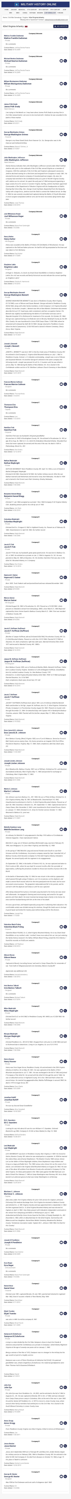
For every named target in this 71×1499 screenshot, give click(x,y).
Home (5, 17)
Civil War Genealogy (14, 17)
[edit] (65, 38)
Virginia (25, 17)
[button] (26, 36)
